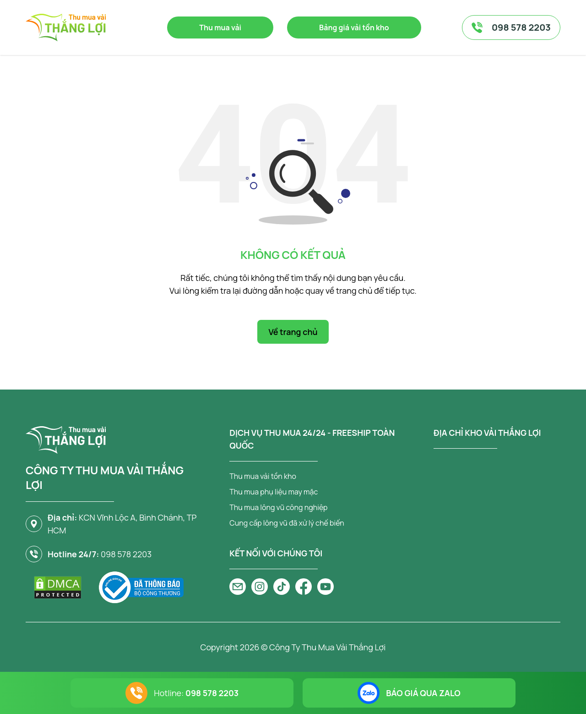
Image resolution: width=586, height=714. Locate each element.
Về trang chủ (292, 331)
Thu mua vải (220, 27)
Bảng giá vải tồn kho (354, 27)
